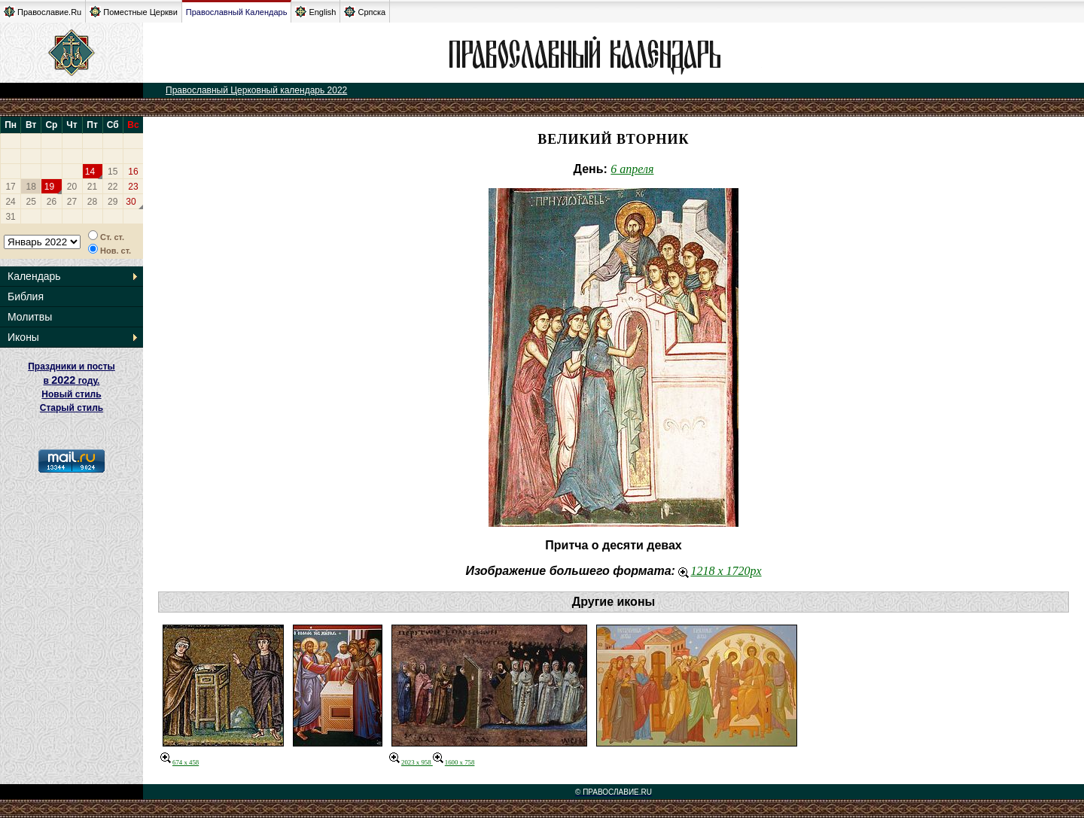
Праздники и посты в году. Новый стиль (71, 380)
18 (31, 186)
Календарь (34, 276)
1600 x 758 (454, 762)
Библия (26, 296)
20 (72, 186)
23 (133, 186)
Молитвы (30, 317)
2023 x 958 (411, 762)
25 (31, 201)
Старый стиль (71, 408)
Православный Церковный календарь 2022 (256, 90)
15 (112, 171)
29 (112, 201)
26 (51, 201)
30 (131, 201)
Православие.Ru (42, 11)
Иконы (23, 337)
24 (10, 201)
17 (10, 186)
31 (10, 216)
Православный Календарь (237, 12)
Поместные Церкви (134, 11)
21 (92, 186)
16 (133, 171)
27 (72, 201)
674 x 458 (179, 762)
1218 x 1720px (719, 570)
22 (112, 186)
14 (90, 171)
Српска (364, 11)
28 (92, 201)
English (315, 11)
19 (49, 186)
